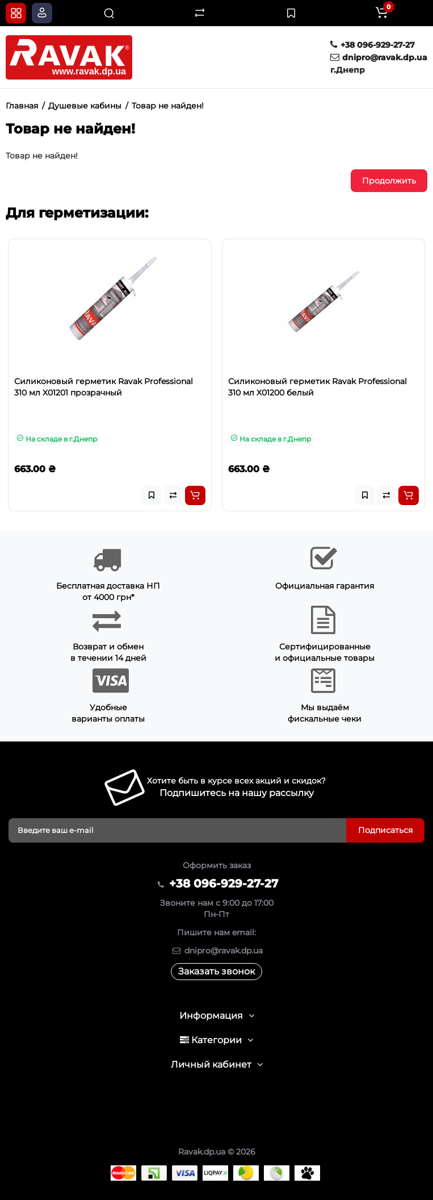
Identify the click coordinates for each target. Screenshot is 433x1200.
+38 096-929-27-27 (372, 45)
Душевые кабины (84, 106)
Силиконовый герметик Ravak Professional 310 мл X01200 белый (317, 387)
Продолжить (389, 181)
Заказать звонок (216, 971)
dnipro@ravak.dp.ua (378, 57)
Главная (22, 106)
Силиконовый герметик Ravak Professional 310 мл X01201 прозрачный (103, 387)
